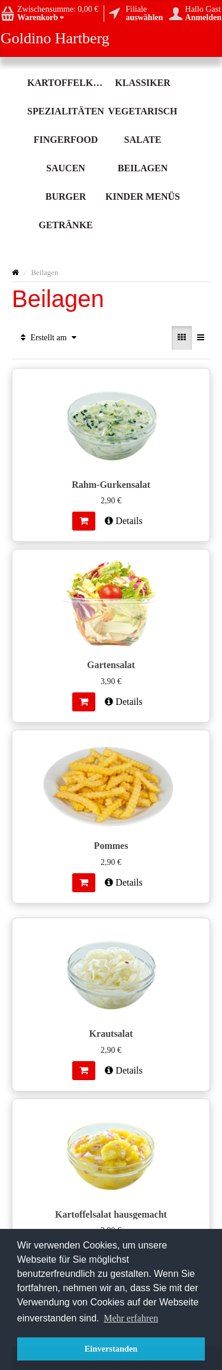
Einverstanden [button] (111, 1348)
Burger (66, 196)
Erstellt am (48, 337)
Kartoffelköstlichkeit (65, 83)
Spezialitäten (65, 111)
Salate (143, 140)
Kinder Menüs (142, 196)
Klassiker (142, 83)
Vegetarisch (142, 111)
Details (123, 521)
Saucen (65, 168)
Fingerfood (66, 140)
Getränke (65, 225)
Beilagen (143, 168)
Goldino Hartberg (55, 38)
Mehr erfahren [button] (131, 1318)
